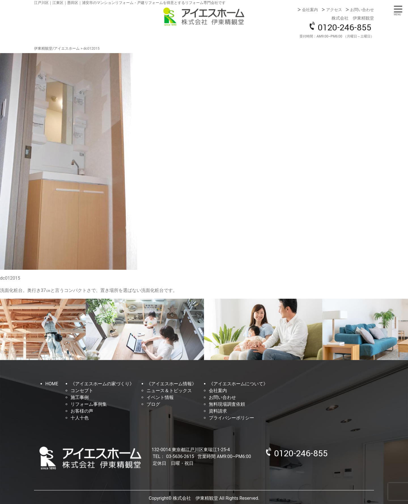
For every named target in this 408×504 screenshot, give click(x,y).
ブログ (153, 404)
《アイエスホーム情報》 (171, 383)
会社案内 (310, 9)
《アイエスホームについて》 (238, 383)
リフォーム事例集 (89, 404)
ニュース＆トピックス (169, 390)
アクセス (334, 9)
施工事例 (80, 397)
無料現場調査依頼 (227, 404)
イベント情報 (160, 397)
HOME (51, 383)
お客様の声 (82, 411)
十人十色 (80, 418)
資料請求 (218, 411)
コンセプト (82, 390)
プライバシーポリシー (231, 418)
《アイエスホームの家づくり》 (102, 383)
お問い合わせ (362, 9)
